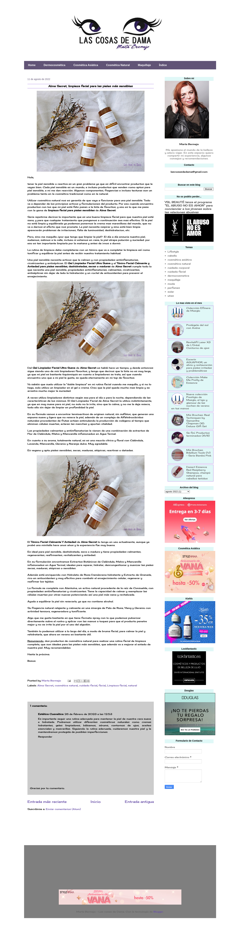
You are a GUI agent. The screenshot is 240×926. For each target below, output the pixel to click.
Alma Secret (45, 685)
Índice (163, 65)
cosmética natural (66, 685)
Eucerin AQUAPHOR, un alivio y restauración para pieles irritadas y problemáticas (199, 365)
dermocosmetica (178, 275)
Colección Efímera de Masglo (198, 309)
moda (171, 283)
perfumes (174, 287)
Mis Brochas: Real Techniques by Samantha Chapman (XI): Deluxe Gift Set (198, 420)
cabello (172, 255)
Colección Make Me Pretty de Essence (196, 380)
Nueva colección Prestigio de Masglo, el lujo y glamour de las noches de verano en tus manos (190, 401)
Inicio (96, 802)
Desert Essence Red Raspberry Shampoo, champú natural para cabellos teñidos (198, 473)
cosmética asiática (180, 259)
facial (102, 685)
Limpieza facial (117, 685)
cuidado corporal (178, 267)
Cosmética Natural (118, 65)
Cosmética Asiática (85, 65)
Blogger (158, 911)
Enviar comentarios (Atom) (63, 809)
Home (32, 65)
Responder (45, 736)
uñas (171, 295)
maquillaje (174, 279)
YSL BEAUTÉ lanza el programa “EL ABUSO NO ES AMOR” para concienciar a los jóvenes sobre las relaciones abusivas (189, 207)
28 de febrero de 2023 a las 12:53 (88, 714)
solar (171, 291)
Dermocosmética (54, 65)
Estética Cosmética (50, 714)
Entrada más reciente (47, 802)
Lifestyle (173, 251)
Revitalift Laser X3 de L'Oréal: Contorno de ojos (198, 345)
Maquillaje (144, 65)
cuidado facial (88, 685)
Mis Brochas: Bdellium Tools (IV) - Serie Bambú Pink (198, 453)
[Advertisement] (190, 816)
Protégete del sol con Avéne (197, 326)
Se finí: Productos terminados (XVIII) (198, 434)
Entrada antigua (139, 802)
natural (132, 685)
